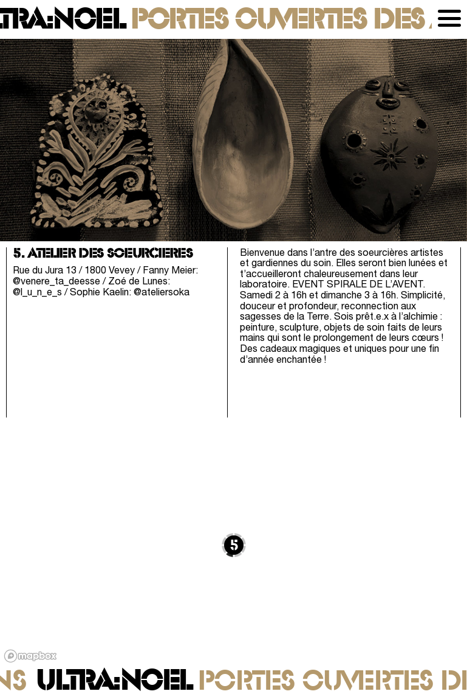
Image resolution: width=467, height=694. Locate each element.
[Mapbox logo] (30, 656)
